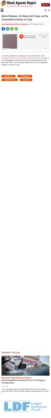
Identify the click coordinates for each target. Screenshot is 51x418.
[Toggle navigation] (2, 10)
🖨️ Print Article (39, 24)
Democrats (9, 76)
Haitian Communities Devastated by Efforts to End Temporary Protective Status (23, 381)
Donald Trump (10, 80)
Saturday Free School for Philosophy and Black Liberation (21, 58)
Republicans (24, 76)
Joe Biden (26, 80)
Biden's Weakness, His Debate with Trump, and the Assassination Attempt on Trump (30, 51)
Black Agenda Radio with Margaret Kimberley (15, 24)
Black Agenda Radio (6, 51)
